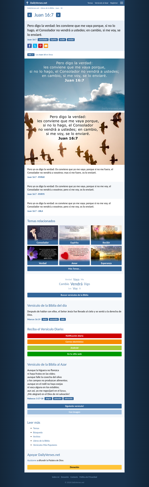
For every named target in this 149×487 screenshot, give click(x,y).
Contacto (74, 477)
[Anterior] (29, 15)
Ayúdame (31, 460)
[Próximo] (58, 15)
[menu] (122, 4)
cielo (62, 319)
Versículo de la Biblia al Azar (47, 364)
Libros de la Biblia (47, 8)
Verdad (68, 279)
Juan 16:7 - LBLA (35, 211)
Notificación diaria (74, 335)
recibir (62, 39)
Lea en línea (44, 54)
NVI (31, 55)
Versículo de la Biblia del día (47, 305)
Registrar (114, 3)
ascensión (54, 319)
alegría (48, 398)
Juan (57, 8)
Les (69, 288)
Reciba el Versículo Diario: (45, 329)
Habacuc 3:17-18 (35, 398)
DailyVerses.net (33, 8)
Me (82, 279)
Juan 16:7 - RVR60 (36, 177)
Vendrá (77, 283)
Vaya (76, 279)
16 (61, 8)
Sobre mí (55, 477)
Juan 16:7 (32, 39)
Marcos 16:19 (33, 319)
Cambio (64, 284)
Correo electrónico (75, 341)
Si (80, 288)
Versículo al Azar (101, 3)
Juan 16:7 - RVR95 (36, 194)
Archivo (36, 436)
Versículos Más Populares (45, 445)
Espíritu (54, 39)
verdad (70, 39)
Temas (90, 3)
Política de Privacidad (88, 477)
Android (74, 347)
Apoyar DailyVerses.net (43, 455)
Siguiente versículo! (74, 406)
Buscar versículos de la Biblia (74, 295)
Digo (87, 284)
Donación (74, 467)
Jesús (45, 319)
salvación (58, 398)
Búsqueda (37, 432)
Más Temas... (74, 268)
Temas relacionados (41, 221)
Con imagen (74, 412)
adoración (68, 398)
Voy (75, 288)
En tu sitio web (74, 354)
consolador (43, 39)
